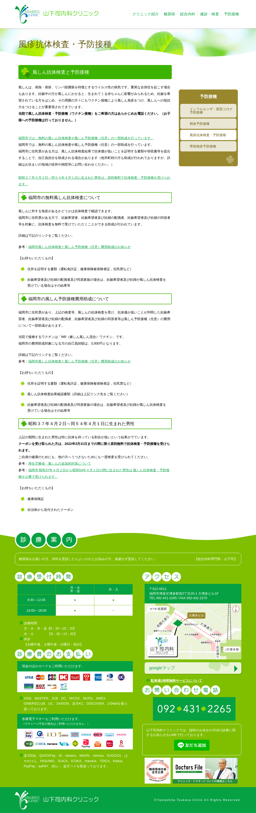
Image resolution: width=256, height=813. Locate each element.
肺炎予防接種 (200, 124)
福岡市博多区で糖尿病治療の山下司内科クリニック (56, 14)
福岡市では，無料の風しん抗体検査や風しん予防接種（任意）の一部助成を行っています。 (86, 138)
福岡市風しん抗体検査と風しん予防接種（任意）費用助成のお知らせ (79, 247)
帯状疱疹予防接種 (203, 146)
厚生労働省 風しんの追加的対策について (59, 463)
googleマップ (162, 668)
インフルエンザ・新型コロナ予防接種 (211, 110)
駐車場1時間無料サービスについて (176, 681)
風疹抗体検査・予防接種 (208, 135)
